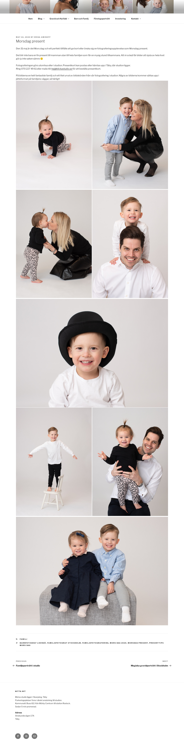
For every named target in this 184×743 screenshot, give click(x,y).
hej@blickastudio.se (61, 68)
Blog (41, 18)
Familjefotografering (95, 643)
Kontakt (136, 18)
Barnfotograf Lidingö (33, 643)
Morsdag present (138, 643)
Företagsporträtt (102, 18)
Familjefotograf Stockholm (64, 643)
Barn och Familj (81, 18)
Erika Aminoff (42, 37)
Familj (23, 639)
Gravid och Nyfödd (60, 18)
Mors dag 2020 (118, 643)
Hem (30, 18)
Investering (120, 18)
